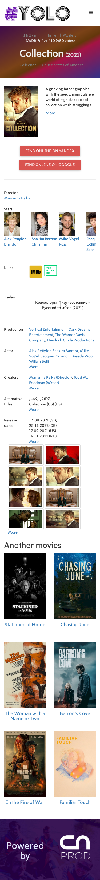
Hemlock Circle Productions (70, 340)
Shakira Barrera (65, 351)
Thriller (52, 35)
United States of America (62, 65)
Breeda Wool (82, 356)
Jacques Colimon (55, 356)
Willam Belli (39, 362)
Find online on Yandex (50, 151)
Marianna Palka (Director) (50, 378)
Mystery (70, 35)
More (50, 113)
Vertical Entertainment (48, 330)
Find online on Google (50, 165)
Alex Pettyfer (39, 351)
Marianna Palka (17, 198)
